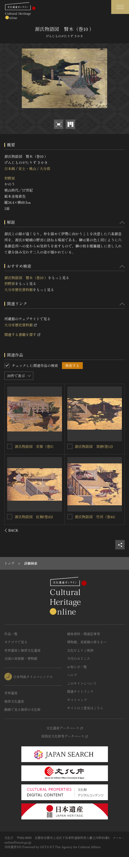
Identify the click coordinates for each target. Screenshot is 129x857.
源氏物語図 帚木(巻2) (33, 516)
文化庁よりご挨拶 (80, 650)
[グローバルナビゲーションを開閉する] (120, 7)
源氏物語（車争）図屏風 (94, 446)
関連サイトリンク (80, 691)
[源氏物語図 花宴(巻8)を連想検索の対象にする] (69, 516)
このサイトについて (82, 683)
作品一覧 (11, 633)
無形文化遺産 (14, 701)
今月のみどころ (78, 658)
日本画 (9, 168)
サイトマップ (77, 699)
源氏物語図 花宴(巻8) (93, 516)
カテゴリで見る (15, 642)
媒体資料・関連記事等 (83, 633)
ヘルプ (72, 675)
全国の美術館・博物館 (20, 658)
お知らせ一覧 (77, 666)
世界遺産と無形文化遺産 (22, 650)
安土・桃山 (27, 168)
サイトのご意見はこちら (85, 707)
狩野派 (9, 178)
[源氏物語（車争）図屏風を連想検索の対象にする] (69, 446)
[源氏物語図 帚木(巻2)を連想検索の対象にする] (9, 516)
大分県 (45, 168)
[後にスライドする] (118, 530)
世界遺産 (11, 693)
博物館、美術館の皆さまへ (87, 642)
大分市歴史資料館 (18, 289)
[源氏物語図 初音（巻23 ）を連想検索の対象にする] (9, 446)
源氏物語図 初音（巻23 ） (37, 446)
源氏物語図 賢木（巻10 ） (26, 277)
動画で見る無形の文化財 (22, 709)
